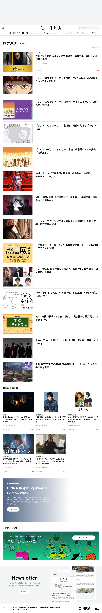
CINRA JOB (95, 35)
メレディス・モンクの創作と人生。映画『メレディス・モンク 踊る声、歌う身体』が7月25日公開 (50, 463)
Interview (57, 35)
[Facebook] (18, 35)
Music (15, 609)
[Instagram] (14, 35)
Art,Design (22, 609)
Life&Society (54, 609)
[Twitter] (10, 35)
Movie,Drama (32, 609)
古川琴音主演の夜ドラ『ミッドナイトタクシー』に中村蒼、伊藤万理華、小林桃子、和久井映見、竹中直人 (18, 463)
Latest (33, 35)
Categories (48, 35)
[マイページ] (7, 29)
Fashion (26, 612)
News (40, 35)
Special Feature (82, 35)
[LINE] (27, 35)
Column (65, 35)
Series (72, 35)
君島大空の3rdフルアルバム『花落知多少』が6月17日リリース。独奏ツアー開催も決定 (17, 421)
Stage (41, 609)
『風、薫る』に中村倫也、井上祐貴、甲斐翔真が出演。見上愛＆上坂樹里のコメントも (51, 421)
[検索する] (76, 28)
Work (14, 612)
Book (46, 609)
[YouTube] (23, 35)
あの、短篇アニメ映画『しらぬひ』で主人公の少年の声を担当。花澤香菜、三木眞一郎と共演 (83, 421)
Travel (20, 612)
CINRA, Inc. (89, 610)
